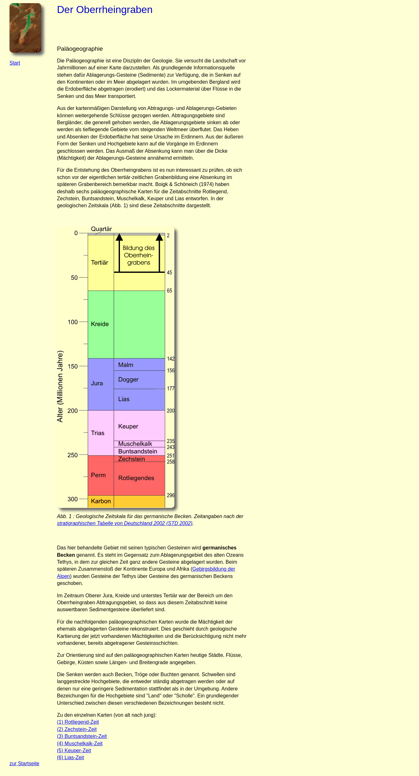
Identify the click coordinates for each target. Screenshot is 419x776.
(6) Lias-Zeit (70, 757)
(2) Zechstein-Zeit (77, 729)
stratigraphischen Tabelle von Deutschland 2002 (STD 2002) (124, 523)
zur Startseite (24, 763)
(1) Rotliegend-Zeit (78, 722)
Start (14, 63)
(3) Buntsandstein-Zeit (82, 736)
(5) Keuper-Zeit (74, 750)
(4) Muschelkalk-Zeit (80, 743)
